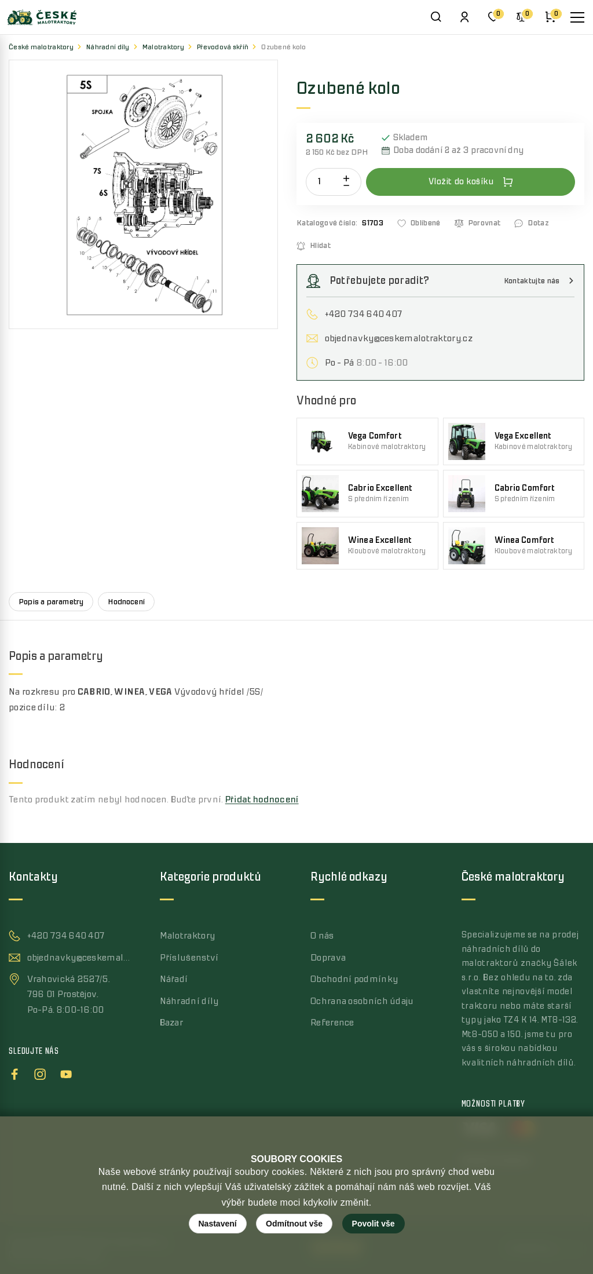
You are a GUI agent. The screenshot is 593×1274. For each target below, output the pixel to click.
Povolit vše (373, 1223)
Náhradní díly (108, 47)
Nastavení (218, 1223)
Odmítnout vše (294, 1223)
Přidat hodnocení (262, 799)
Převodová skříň (222, 47)
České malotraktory (41, 47)
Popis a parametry (51, 601)
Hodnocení (126, 601)
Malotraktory (163, 47)
